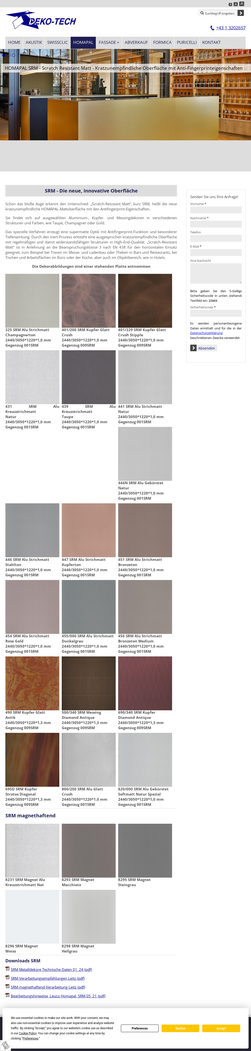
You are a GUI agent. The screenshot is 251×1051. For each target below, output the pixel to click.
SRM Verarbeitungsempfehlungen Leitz (48, 978)
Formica (162, 42)
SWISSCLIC (57, 42)
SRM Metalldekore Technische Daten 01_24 (51, 969)
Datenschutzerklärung (206, 333)
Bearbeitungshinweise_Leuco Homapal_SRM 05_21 (58, 995)
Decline (180, 1028)
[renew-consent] (5, 1045)
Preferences (140, 1028)
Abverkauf (136, 42)
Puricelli (187, 42)
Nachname (199, 218)
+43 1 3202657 (231, 28)
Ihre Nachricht (200, 260)
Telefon (195, 232)
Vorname (198, 204)
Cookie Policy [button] (27, 1033)
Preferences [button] (30, 1038)
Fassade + (109, 42)
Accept (221, 1028)
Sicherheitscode (203, 307)
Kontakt (211, 42)
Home (14, 42)
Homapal (83, 42)
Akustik (34, 42)
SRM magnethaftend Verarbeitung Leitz (48, 987)
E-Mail (195, 246)
